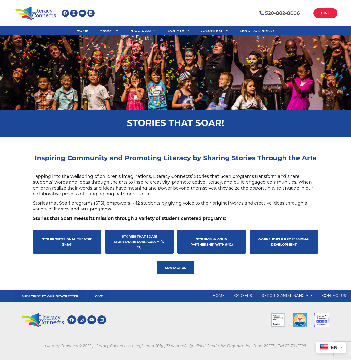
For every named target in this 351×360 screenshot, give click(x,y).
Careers (243, 295)
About (109, 31)
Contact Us (334, 295)
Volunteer (214, 31)
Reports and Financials (287, 295)
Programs (142, 31)
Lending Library (257, 30)
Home (82, 30)
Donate (178, 31)
